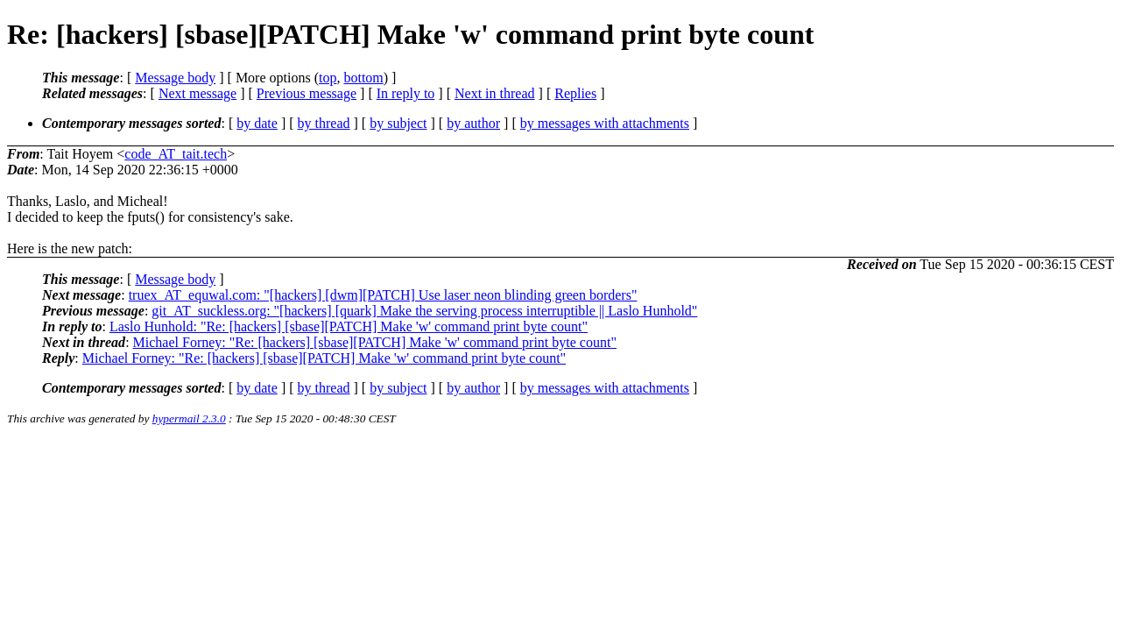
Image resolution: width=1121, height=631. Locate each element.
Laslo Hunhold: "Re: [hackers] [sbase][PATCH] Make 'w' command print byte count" (348, 326)
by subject (398, 123)
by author (473, 123)
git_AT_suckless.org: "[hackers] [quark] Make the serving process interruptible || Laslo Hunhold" (424, 310)
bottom (363, 77)
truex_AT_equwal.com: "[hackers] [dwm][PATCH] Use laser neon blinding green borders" (383, 294)
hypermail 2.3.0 (189, 418)
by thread (324, 123)
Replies (575, 93)
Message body (175, 77)
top (327, 77)
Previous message (306, 93)
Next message (197, 93)
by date (257, 123)
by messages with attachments (604, 123)
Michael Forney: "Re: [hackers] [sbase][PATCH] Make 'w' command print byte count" (375, 342)
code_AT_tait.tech (175, 153)
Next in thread (495, 93)
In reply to (406, 93)
